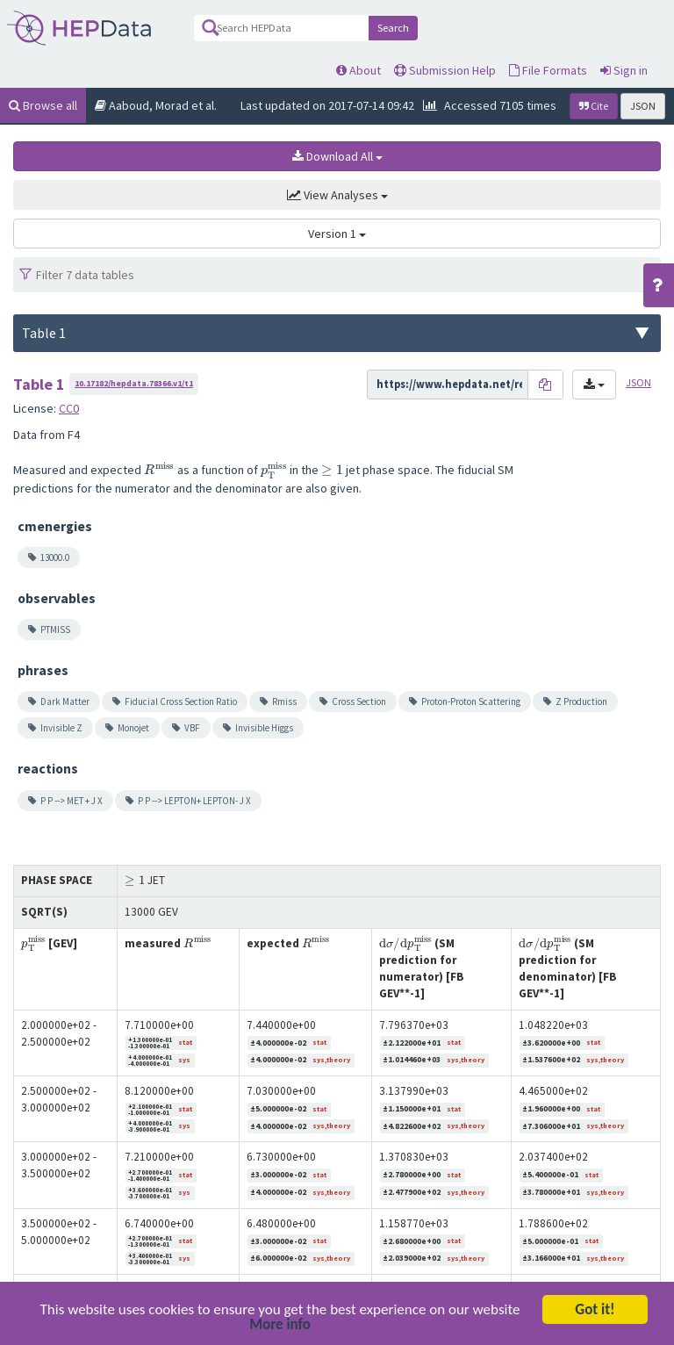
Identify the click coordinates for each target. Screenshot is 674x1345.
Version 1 (337, 233)
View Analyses (337, 195)
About (358, 70)
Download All (337, 156)
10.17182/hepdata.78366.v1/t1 (134, 383)
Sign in (624, 70)
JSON (643, 105)
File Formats (548, 70)
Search (393, 27)
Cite (593, 105)
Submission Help (445, 70)
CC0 (69, 408)
